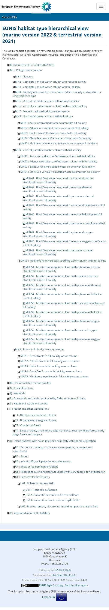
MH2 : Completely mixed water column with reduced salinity (50, 81)
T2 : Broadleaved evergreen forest (35, 420)
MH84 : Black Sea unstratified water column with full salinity (55, 138)
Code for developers (76, 585)
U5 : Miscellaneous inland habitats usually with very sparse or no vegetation (60, 472)
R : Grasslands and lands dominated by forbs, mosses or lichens (48, 398)
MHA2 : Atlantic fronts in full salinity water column (49, 361)
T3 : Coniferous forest (28, 425)
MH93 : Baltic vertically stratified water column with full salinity (57, 166)
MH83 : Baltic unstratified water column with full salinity (53, 133)
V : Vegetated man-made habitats (30, 513)
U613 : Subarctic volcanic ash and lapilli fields (52, 500)
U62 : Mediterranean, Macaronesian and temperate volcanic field (59, 506)
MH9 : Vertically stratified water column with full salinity (48, 150)
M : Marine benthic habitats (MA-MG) (32, 65)
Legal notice (48, 596)
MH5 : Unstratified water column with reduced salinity (47, 101)
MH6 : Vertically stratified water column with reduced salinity (51, 106)
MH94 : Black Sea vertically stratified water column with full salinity (60, 172)
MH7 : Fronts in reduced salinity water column (42, 111)
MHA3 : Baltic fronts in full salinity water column (48, 366)
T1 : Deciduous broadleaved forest (35, 415)
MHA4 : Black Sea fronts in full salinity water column (51, 371)
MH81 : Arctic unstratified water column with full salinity (53, 123)
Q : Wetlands (17, 393)
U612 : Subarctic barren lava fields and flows (51, 495)
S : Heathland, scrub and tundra (29, 403)
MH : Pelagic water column (26, 70)
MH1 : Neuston (24, 76)
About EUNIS (9, 17)
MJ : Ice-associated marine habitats (31, 383)
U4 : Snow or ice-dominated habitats (36, 466)
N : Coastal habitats (21, 388)
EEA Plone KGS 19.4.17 (64, 575)
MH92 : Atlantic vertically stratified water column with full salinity (58, 161)
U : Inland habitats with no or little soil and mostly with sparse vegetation (53, 441)
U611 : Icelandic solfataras (41, 490)
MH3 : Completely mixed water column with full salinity (47, 87)
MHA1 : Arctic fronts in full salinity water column (48, 356)
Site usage (58, 585)
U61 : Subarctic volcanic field (37, 483)
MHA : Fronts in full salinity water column (39, 349)
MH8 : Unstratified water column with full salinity (44, 116)
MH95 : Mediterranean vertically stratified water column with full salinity (63, 260)
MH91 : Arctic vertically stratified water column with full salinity (57, 156)
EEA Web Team (62, 569)
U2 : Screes (22, 456)
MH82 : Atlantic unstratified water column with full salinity (54, 128)
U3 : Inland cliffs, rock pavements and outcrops (43, 461)
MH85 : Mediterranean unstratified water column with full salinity (59, 143)
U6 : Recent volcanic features (32, 477)
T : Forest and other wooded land (29, 408)
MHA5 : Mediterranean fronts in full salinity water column (54, 376)
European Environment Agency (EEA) (54, 549)
